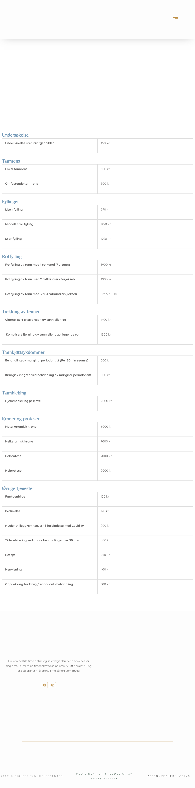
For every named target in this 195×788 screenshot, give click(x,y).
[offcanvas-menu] (175, 17)
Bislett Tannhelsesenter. (39, 776)
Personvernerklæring (168, 776)
